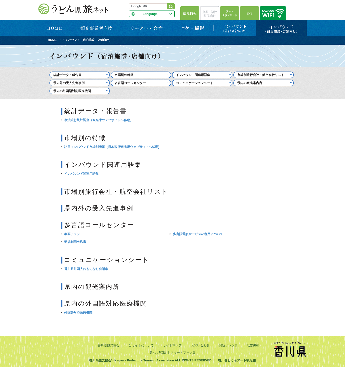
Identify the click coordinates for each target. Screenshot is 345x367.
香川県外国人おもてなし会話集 (86, 269)
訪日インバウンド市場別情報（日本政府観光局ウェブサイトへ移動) (111, 147)
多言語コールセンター (130, 83)
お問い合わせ (200, 345)
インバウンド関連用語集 (193, 75)
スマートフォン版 (183, 352)
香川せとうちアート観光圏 (237, 360)
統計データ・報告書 (67, 75)
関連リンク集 (228, 345)
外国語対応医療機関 (78, 312)
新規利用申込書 (75, 242)
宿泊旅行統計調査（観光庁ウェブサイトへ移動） (98, 120)
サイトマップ (172, 345)
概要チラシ (72, 234)
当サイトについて (141, 345)
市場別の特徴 (124, 75)
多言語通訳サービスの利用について (198, 234)
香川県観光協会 (108, 345)
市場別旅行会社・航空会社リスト (260, 75)
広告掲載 (253, 345)
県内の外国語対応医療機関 (72, 91)
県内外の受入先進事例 (69, 83)
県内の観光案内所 (249, 83)
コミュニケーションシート (194, 83)
